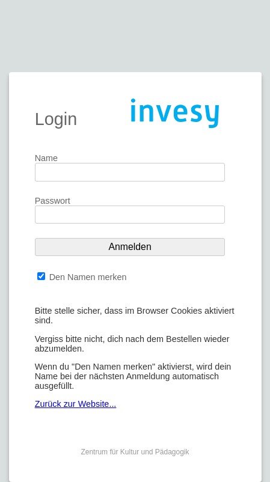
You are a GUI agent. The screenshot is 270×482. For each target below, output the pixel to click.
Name (46, 158)
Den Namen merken (88, 277)
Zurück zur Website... (76, 404)
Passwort (52, 201)
